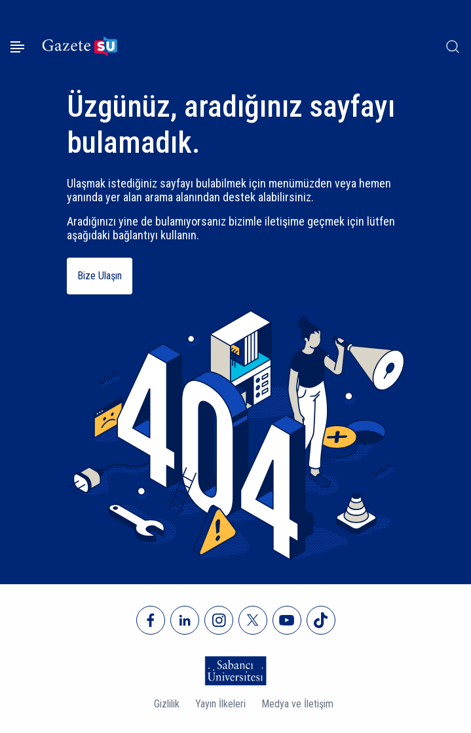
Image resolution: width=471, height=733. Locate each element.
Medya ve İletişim (297, 704)
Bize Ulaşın (99, 275)
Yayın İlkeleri (220, 704)
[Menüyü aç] (17, 46)
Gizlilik (166, 704)
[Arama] (453, 46)
